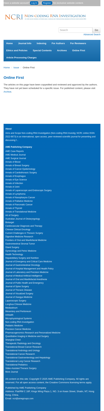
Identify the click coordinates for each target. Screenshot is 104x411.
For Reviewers (78, 43)
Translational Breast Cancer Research (23, 347)
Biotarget (9, 222)
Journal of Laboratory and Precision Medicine (26, 272)
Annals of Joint (12, 187)
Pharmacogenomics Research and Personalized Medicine (32, 332)
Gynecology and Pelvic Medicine (20, 251)
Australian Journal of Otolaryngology (22, 219)
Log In (34, 3)
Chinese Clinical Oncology (17, 229)
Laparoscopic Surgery (15, 300)
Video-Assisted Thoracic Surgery (20, 368)
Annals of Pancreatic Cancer (19, 204)
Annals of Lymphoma (15, 194)
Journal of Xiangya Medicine (18, 297)
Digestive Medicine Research (19, 236)
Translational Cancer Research (20, 354)
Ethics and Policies (17, 50)
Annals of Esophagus (15, 176)
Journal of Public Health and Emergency (24, 283)
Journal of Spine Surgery (17, 286)
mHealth (9, 315)
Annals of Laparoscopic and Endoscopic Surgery (28, 190)
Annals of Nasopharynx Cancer (20, 197)
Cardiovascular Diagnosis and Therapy (23, 226)
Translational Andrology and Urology (22, 350)
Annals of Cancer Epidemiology (20, 169)
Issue (17, 67)
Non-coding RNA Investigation (19, 322)
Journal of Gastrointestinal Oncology (22, 265)
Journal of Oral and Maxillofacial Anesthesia (26, 279)
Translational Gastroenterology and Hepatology (27, 357)
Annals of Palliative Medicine (19, 201)
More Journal (11, 372)
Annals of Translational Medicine (20, 211)
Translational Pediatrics (16, 364)
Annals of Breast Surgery (17, 165)
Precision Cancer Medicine (18, 329)
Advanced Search (91, 34)
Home (9, 43)
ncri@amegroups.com (23, 398)
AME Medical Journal (15, 155)
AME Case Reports (14, 151)
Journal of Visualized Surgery (19, 293)
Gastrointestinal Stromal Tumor (20, 244)
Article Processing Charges (21, 57)
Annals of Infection (14, 183)
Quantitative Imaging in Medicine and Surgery (27, 336)
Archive (7, 91)
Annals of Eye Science (16, 179)
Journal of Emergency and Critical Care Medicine (28, 261)
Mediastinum (11, 308)
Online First (78, 50)
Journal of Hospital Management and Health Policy (29, 268)
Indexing (41, 43)
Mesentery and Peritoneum (18, 311)
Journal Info (24, 43)
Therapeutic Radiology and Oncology (23, 343)
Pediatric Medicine (14, 325)
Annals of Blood (12, 162)
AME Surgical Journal (15, 158)
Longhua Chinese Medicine (18, 304)
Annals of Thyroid (13, 208)
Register (47, 3)
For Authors (58, 43)
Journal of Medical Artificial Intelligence (23, 276)
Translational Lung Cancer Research (22, 361)
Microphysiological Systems (18, 318)
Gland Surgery (12, 247)
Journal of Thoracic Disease (18, 290)
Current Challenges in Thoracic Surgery (24, 233)
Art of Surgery (12, 215)
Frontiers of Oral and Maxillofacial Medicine (25, 240)
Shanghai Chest (13, 340)
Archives (62, 50)
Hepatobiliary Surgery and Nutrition (22, 258)
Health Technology (14, 254)
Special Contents (42, 50)
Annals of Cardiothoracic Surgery (21, 172)
